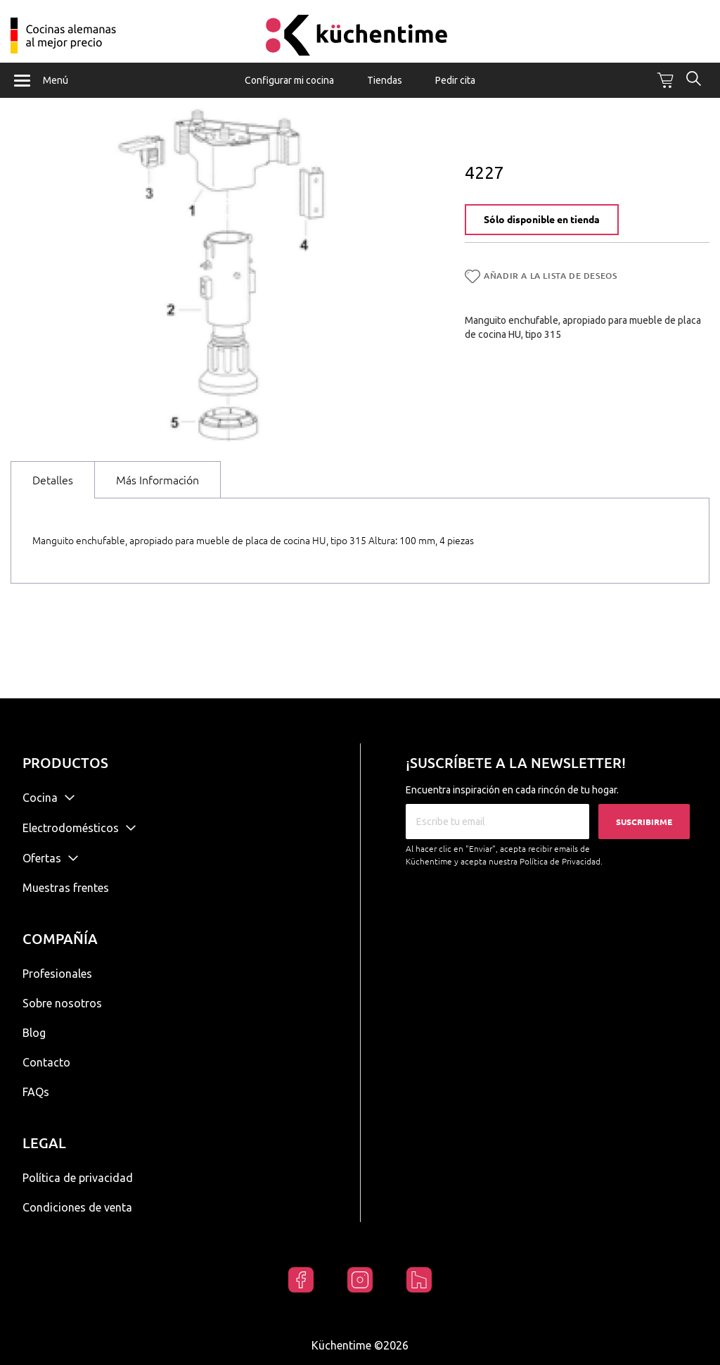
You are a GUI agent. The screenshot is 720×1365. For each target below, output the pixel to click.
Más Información (157, 492)
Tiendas (384, 80)
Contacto (46, 1062)
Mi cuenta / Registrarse (683, 26)
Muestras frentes (65, 887)
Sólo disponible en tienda (542, 232)
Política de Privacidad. (561, 861)
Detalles (52, 492)
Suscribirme (644, 821)
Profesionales (57, 973)
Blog (34, 1032)
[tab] (53, 491)
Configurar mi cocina (289, 80)
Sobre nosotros (62, 1003)
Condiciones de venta (77, 1207)
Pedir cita (455, 80)
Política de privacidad (77, 1177)
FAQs (35, 1092)
